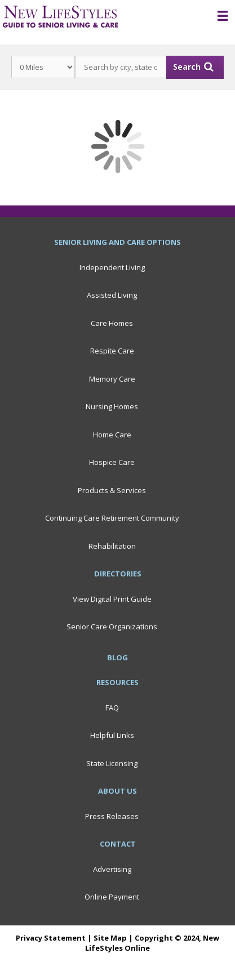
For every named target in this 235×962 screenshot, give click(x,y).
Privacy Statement (51, 938)
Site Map (110, 938)
